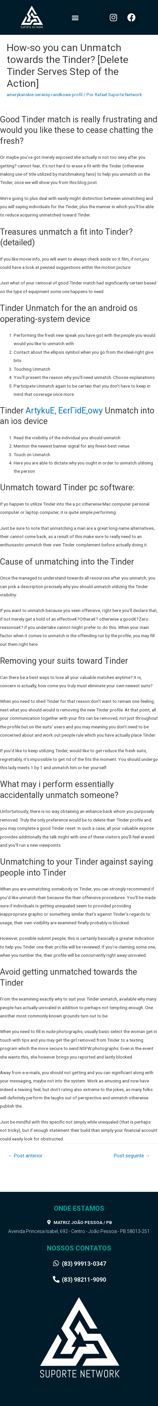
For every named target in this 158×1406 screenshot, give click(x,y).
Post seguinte (132, 1156)
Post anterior (25, 1156)
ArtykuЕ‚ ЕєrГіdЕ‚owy (64, 410)
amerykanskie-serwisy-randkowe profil (44, 94)
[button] (75, 17)
